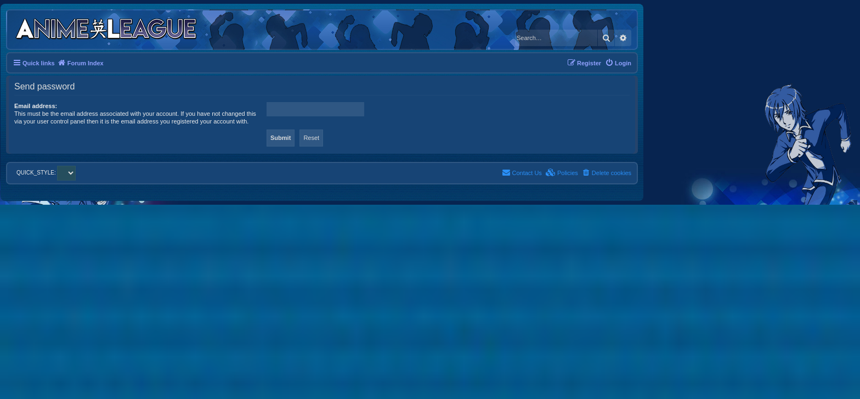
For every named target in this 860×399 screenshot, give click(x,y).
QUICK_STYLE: (46, 173)
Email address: (35, 106)
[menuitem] (618, 63)
